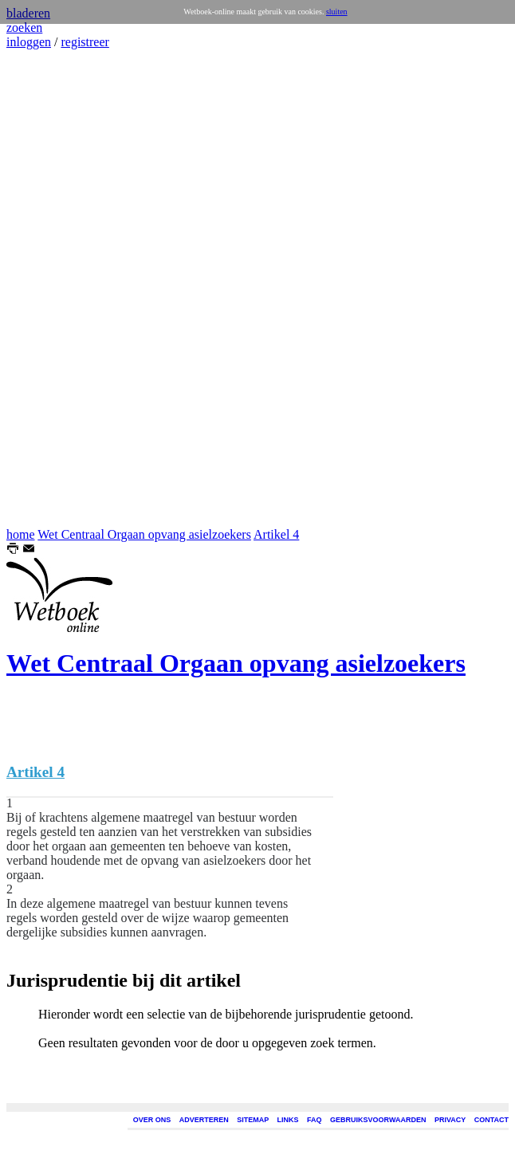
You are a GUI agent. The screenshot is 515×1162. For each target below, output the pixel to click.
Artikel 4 (276, 534)
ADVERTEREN (204, 1120)
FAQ (314, 1120)
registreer (84, 42)
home (20, 534)
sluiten (337, 11)
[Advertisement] (54, 288)
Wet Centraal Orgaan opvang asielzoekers (144, 534)
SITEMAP (253, 1120)
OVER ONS (152, 1120)
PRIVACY (450, 1120)
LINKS (288, 1120)
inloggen (28, 42)
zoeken (24, 27)
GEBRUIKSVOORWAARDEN (378, 1120)
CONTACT (491, 1120)
